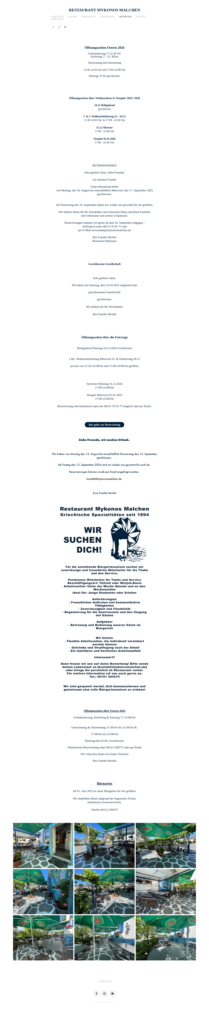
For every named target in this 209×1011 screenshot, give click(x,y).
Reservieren (107, 16)
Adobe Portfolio (108, 1002)
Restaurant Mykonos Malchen (104, 10)
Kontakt (141, 16)
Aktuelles (125, 16)
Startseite (57, 16)
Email (138, 747)
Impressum (57, 19)
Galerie (72, 16)
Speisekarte (89, 16)
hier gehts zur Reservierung (104, 424)
